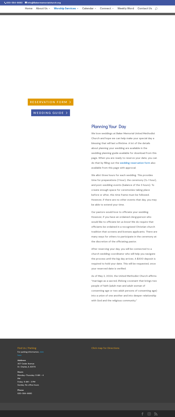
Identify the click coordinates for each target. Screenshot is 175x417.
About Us (42, 9)
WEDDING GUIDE (48, 113)
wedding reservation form (135, 163)
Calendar (88, 9)
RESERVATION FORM (48, 102)
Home (28, 9)
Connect (105, 9)
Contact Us (145, 9)
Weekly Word (125, 9)
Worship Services (65, 9)
